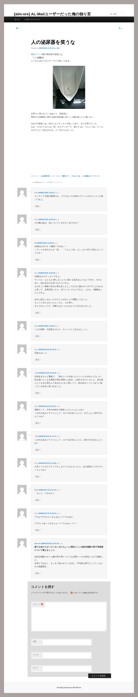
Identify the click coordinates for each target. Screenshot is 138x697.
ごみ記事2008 (45, 176)
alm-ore (37, 543)
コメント (38, 604)
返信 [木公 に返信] (38, 229)
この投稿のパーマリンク (91, 176)
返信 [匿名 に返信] (38, 500)
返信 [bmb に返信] (38, 206)
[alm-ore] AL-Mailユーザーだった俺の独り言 (52, 14)
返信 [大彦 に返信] (38, 393)
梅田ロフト (36, 54)
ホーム (17, 19)
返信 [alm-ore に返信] (38, 573)
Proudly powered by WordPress (69, 688)
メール (35, 655)
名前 (34, 641)
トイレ (58, 176)
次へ (121, 28)
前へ (16, 28)
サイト (35, 668)
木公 (58, 48)
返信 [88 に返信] (38, 260)
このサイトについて (32, 19)
